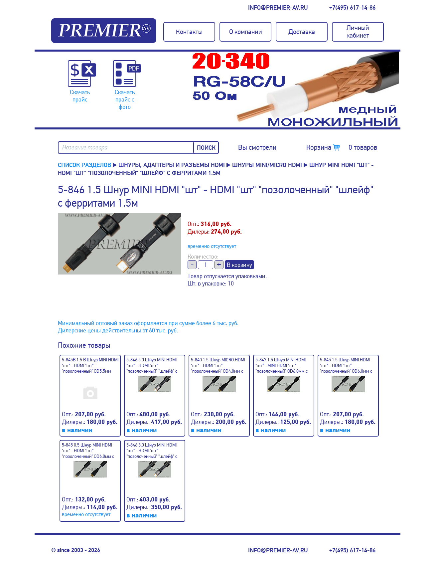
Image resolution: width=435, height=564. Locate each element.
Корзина (341, 147)
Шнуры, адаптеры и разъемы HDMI (171, 165)
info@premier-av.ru (278, 7)
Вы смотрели (257, 147)
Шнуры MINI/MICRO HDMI (267, 165)
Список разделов (84, 165)
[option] (295, 89)
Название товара (84, 147)
